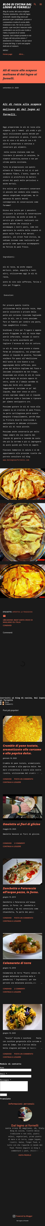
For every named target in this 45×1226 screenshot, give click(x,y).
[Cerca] (34, 4)
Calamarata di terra (17, 963)
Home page (7, 54)
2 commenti (19, 843)
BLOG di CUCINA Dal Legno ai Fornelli (17, 5)
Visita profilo (24, 1155)
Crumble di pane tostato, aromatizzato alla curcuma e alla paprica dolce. (22, 749)
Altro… (21, 54)
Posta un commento (23, 779)
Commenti (8, 704)
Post (6, 702)
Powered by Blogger (22, 1216)
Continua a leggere (12, 782)
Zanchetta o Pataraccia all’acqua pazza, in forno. (21, 890)
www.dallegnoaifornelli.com (16, 460)
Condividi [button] (7, 625)
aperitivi (16, 612)
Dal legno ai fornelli (24, 1125)
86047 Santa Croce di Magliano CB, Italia (18, 621)
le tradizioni (27, 612)
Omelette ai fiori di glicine (21, 824)
